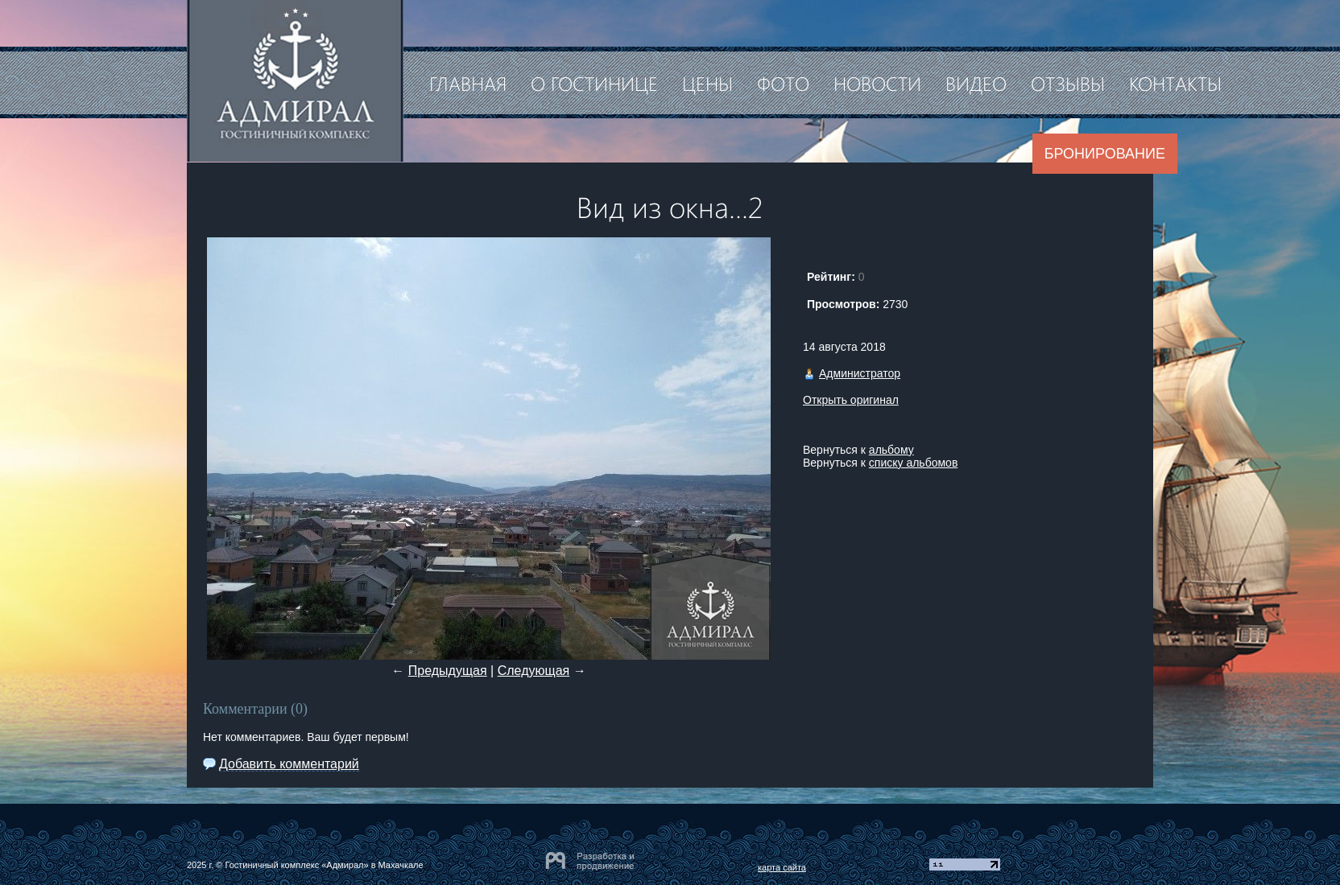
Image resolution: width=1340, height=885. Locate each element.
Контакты (1175, 83)
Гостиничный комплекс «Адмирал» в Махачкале (324, 865)
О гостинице (594, 83)
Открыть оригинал (851, 399)
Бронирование (1104, 154)
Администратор (859, 373)
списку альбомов (913, 462)
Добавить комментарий (289, 764)
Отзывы (1068, 83)
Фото (783, 83)
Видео (976, 83)
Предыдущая (447, 670)
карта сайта (782, 867)
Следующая (534, 670)
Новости (877, 83)
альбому (891, 449)
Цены (707, 83)
